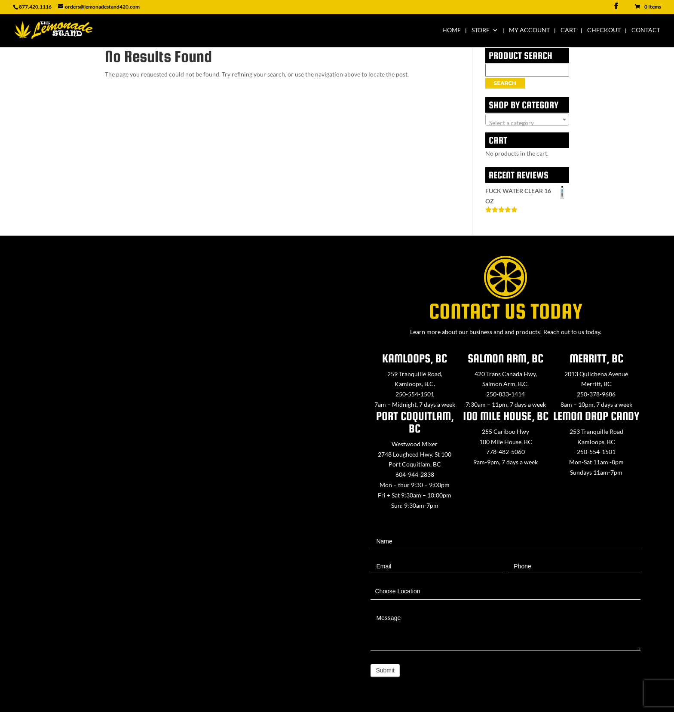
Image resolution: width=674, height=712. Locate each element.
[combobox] (527, 120)
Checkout (604, 30)
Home (451, 30)
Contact (645, 30)
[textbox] (527, 123)
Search (505, 83)
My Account (529, 30)
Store (481, 30)
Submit (385, 670)
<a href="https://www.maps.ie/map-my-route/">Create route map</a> (168, 469)
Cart (568, 30)
